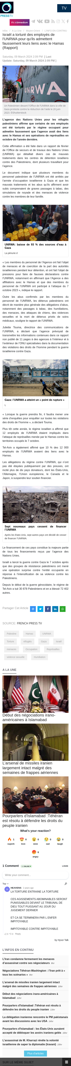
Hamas (29, 633)
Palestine (11, 633)
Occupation (31, 649)
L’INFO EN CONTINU (56, 30)
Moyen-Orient (33, 30)
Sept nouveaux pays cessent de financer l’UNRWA (35, 528)
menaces (11, 649)
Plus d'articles (35, 1053)
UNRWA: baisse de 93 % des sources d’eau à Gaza (35, 246)
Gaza (43, 641)
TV (64, 8)
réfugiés (27, 641)
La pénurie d (11, 253)
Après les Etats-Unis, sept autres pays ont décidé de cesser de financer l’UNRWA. (35, 537)
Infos (4, 30)
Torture (10, 641)
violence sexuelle (16, 657)
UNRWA (46, 633)
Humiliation (39, 657)
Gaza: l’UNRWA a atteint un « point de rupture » (34, 399)
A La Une (17, 30)
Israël (59, 641)
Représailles (53, 649)
